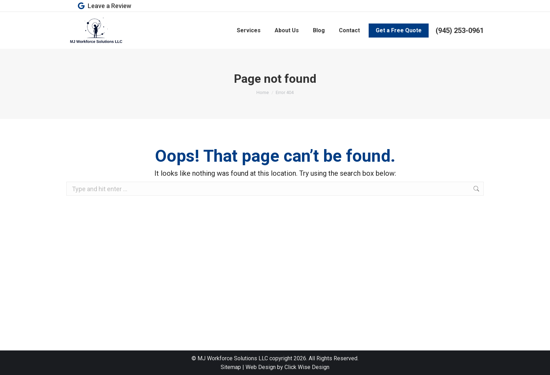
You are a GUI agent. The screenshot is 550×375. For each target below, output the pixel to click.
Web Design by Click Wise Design (287, 367)
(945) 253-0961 (460, 30)
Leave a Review (104, 6)
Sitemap (231, 367)
